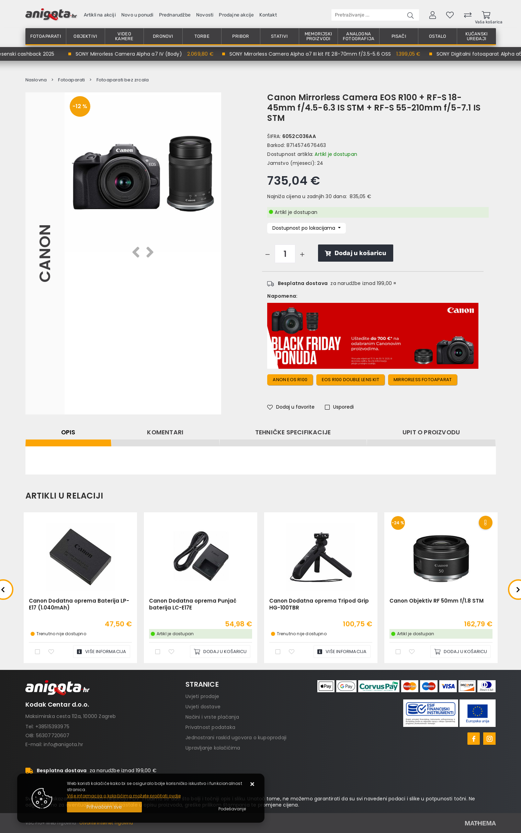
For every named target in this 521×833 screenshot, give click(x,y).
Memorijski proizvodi (318, 36)
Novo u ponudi (137, 15)
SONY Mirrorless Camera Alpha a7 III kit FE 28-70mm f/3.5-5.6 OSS (313, 53)
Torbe (201, 36)
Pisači (399, 36)
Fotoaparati (45, 36)
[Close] (104, 807)
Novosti (204, 15)
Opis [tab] (68, 432)
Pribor (240, 36)
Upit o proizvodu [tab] (431, 432)
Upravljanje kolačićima (212, 747)
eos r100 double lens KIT (350, 379)
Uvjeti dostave (202, 706)
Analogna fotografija (358, 36)
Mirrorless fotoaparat (423, 379)
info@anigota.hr (63, 744)
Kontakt (267, 15)
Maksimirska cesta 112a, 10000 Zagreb (70, 716)
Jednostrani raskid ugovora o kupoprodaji (235, 737)
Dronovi (163, 36)
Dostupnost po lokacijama (304, 228)
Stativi (279, 36)
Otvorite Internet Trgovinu (106, 823)
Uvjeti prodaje (202, 696)
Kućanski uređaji (476, 36)
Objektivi (85, 36)
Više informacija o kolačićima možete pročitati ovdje (124, 796)
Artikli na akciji (100, 15)
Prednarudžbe (175, 15)
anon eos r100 (290, 379)
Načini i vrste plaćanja (212, 717)
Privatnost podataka (210, 727)
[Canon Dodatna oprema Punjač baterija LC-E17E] (220, 651)
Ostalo (437, 36)
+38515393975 (52, 726)
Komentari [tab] (165, 432)
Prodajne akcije (236, 15)
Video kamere (124, 36)
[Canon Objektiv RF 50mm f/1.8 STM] (460, 651)
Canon (45, 253)
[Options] (232, 809)
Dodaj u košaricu (355, 253)
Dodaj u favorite (291, 406)
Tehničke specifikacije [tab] (293, 432)
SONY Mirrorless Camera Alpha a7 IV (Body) (131, 53)
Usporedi (339, 406)
